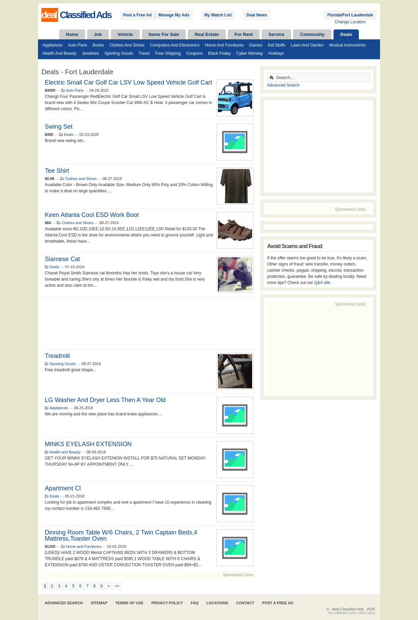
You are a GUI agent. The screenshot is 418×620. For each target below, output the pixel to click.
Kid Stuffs (276, 45)
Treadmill (57, 355)
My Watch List (218, 15)
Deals (346, 34)
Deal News (257, 15)
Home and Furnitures (224, 45)
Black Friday (219, 53)
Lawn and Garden (307, 45)
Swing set (59, 126)
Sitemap (99, 603)
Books (98, 45)
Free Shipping (168, 53)
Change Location (350, 22)
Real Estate (207, 34)
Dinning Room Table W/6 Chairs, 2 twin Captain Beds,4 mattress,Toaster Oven (121, 535)
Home (72, 34)
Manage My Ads (173, 15)
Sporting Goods (118, 53)
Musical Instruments (347, 45)
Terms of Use (129, 603)
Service (276, 34)
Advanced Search (283, 85)
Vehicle (125, 34)
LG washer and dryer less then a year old (105, 400)
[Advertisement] (149, 323)
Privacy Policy (167, 603)
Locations (217, 603)
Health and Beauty (59, 53)
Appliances (52, 45)
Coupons (194, 53)
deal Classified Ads (348, 609)
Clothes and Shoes (126, 45)
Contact (245, 603)
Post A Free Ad (277, 603)
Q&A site (322, 282)
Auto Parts (77, 45)
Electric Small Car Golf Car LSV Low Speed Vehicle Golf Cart (128, 82)
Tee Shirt (57, 170)
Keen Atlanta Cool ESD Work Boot (92, 214)
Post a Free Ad (137, 15)
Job (98, 34)
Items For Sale (164, 34)
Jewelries (90, 53)
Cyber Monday (249, 53)
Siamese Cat (62, 259)
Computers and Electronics (174, 45)
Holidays (276, 53)
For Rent (244, 34)
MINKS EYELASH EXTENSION (88, 444)
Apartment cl (63, 488)
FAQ (195, 603)
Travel (144, 53)
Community (312, 34)
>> (117, 586)
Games (255, 45)
